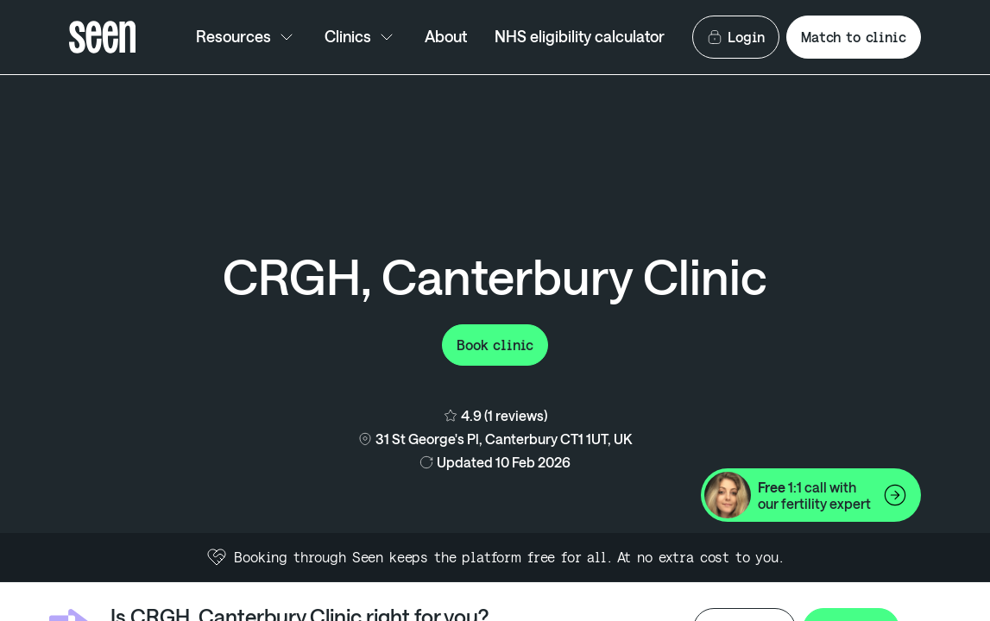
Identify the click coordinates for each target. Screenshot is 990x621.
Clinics (361, 37)
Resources (246, 37)
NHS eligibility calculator (580, 36)
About (446, 36)
